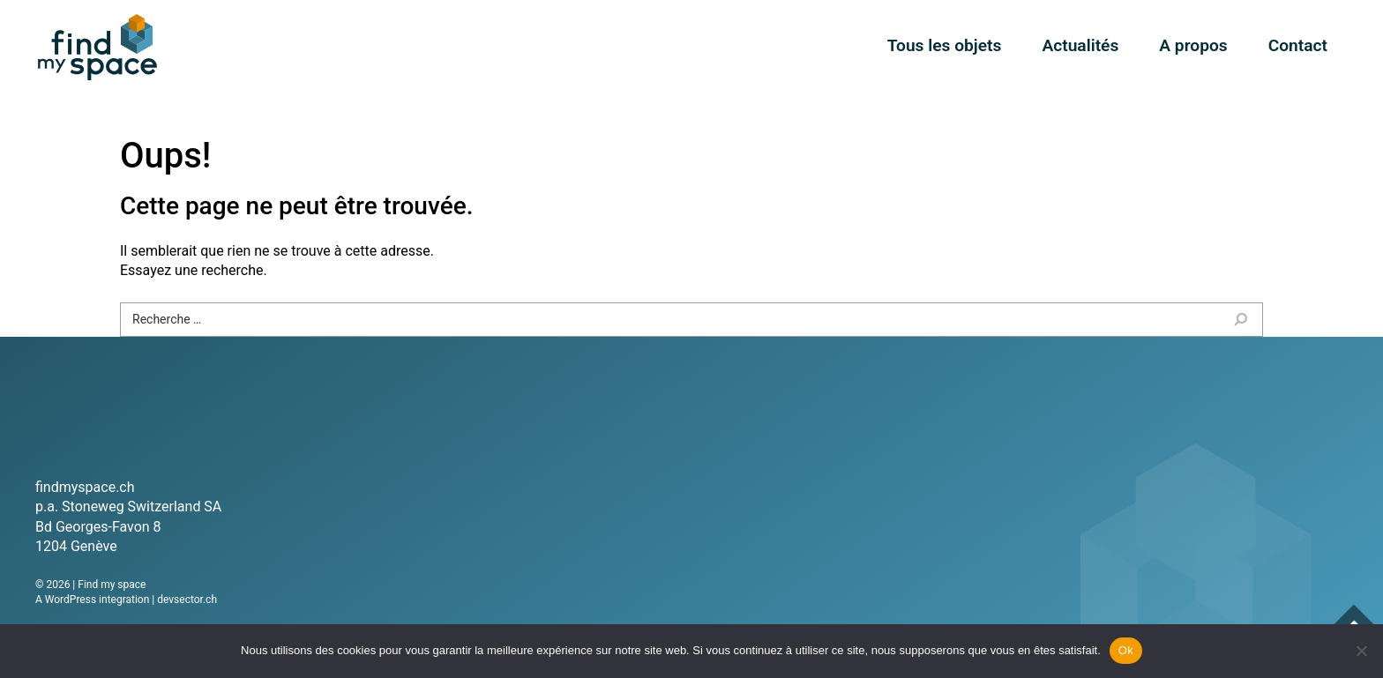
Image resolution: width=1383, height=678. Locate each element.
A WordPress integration (92, 599)
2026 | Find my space (96, 584)
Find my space (97, 47)
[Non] (1361, 650)
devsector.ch (187, 599)
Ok (1125, 650)
